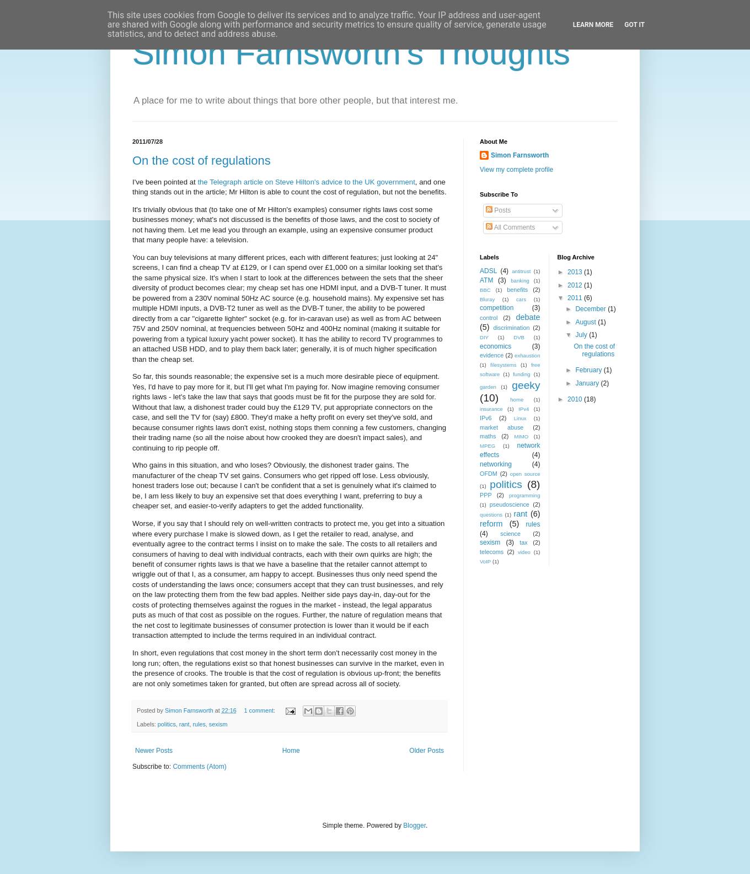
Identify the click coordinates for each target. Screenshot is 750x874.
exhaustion (527, 355)
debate (528, 317)
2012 (575, 285)
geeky (526, 385)
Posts (498, 210)
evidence (491, 355)
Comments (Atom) (199, 766)
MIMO (521, 436)
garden (488, 387)
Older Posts (426, 750)
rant (184, 724)
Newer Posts (154, 750)
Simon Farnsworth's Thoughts (351, 53)
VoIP (485, 561)
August (586, 322)
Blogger (414, 825)
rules (198, 724)
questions (491, 515)
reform (491, 523)
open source (525, 474)
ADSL (488, 271)
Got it (634, 25)
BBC (485, 290)
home (516, 400)
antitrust (521, 271)
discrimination (511, 327)
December (591, 309)
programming (524, 495)
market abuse (501, 427)
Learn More (593, 25)
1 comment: (260, 710)
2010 (575, 399)
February (589, 370)
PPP (486, 495)
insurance (491, 409)
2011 (575, 298)
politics (167, 724)
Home (291, 750)
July (582, 335)
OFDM (488, 473)
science (510, 533)
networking (496, 464)
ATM (486, 280)
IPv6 (486, 418)
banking (520, 281)
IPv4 (523, 409)
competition (496, 308)
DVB (518, 337)
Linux (520, 418)
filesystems (503, 365)
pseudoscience (509, 504)
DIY (484, 337)
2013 (575, 272)
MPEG (487, 446)
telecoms (491, 552)
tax (523, 542)
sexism (218, 724)
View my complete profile (516, 169)
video (524, 552)
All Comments (510, 227)
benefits (517, 289)
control (488, 317)
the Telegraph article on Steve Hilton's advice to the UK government (306, 182)
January (588, 383)
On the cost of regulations (201, 160)
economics (495, 346)
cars (521, 299)
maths (488, 436)
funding (521, 374)
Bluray (487, 299)
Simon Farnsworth (520, 155)
